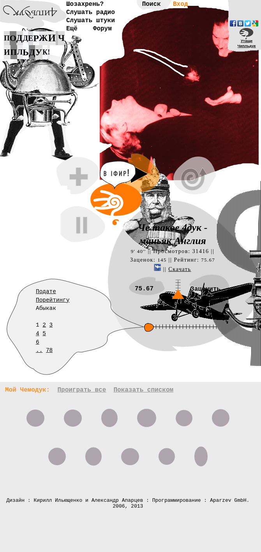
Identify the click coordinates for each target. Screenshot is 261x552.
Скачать (179, 269)
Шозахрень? (85, 4)
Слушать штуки (90, 20)
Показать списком (143, 390)
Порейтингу (52, 300)
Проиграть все (81, 390)
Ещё (72, 28)
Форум (102, 28)
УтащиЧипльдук (247, 43)
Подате (46, 291)
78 (49, 350)
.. (39, 350)
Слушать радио (90, 12)
